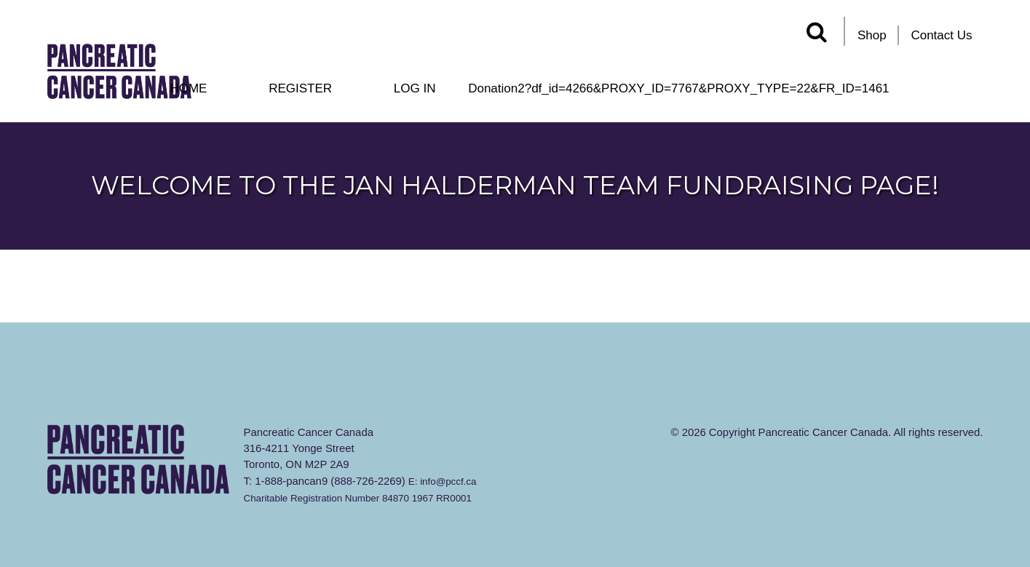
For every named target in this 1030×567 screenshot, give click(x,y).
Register (300, 88)
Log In (415, 88)
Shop (872, 35)
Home (188, 88)
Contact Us (941, 35)
